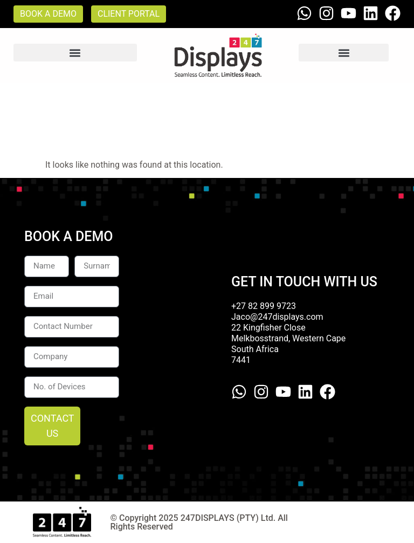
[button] (75, 52)
